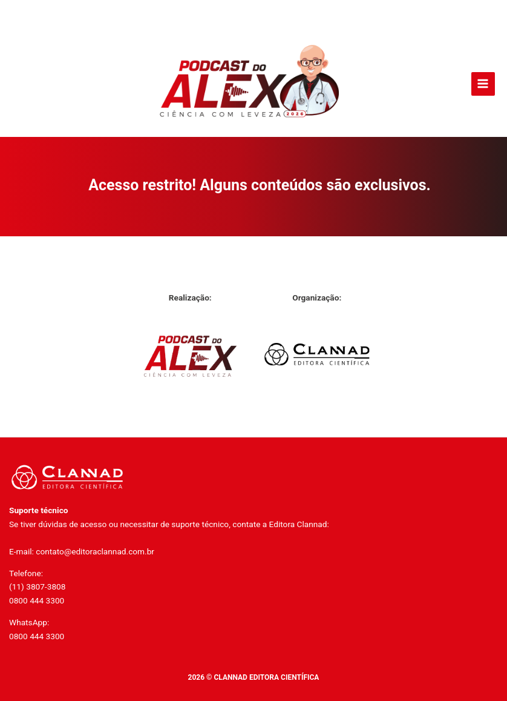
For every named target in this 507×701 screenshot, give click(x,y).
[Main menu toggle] (483, 84)
